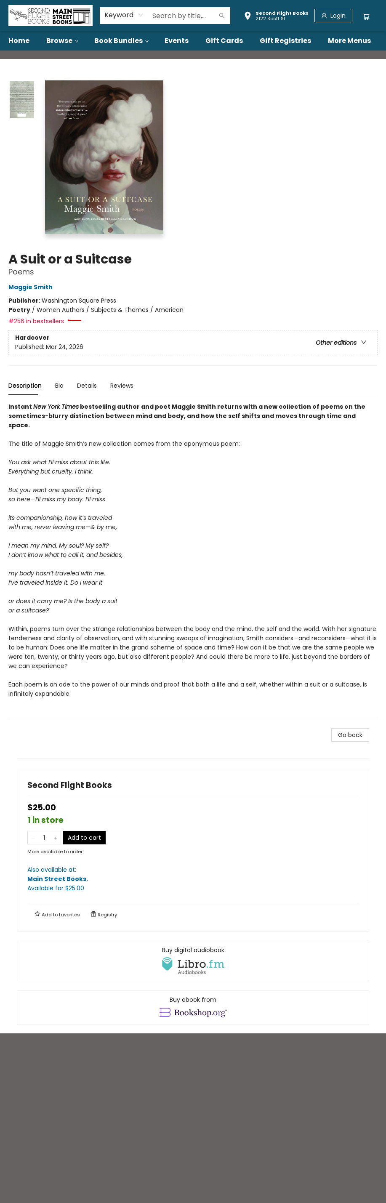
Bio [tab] (59, 385)
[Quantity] (44, 837)
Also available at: (193, 879)
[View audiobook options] (193, 961)
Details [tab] (87, 385)
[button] (276, 17)
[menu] (193, 41)
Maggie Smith (31, 287)
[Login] (333, 15)
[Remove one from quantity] (33, 837)
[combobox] (124, 15)
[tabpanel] (193, 560)
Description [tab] (25, 385)
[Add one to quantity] (55, 837)
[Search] (221, 15)
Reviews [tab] (121, 385)
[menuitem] (19, 41)
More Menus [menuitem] (349, 40)
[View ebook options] (193, 1007)
